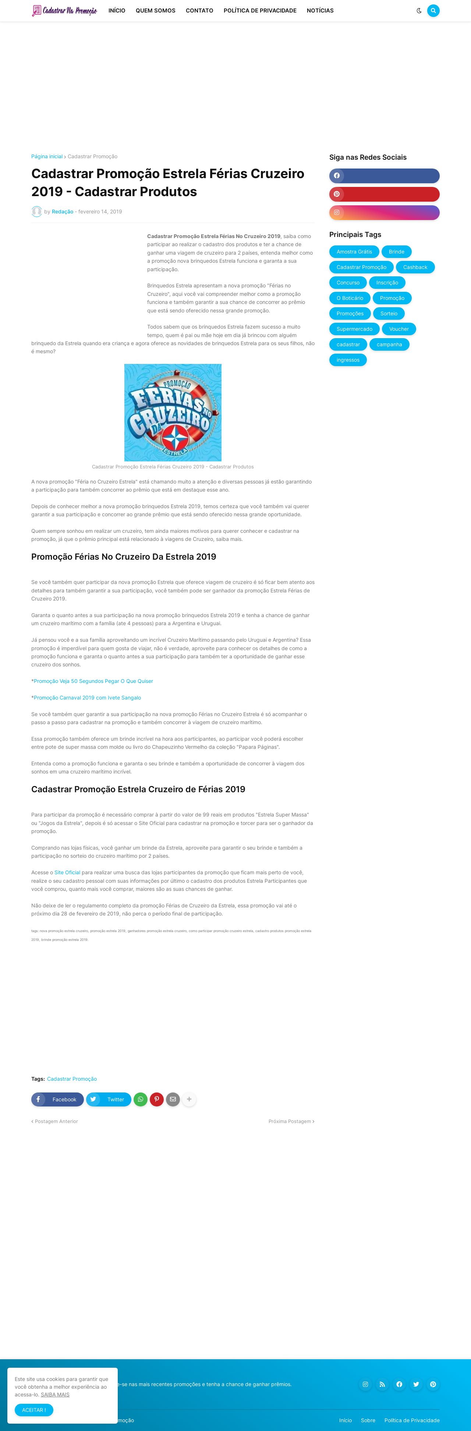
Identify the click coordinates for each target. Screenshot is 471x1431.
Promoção (392, 298)
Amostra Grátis (354, 251)
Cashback (415, 267)
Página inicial (47, 156)
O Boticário (350, 298)
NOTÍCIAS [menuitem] (320, 10)
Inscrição (387, 282)
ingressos (348, 360)
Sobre (368, 1420)
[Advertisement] (235, 87)
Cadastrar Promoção (92, 156)
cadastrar (348, 344)
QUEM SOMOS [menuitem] (156, 10)
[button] (419, 10)
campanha (389, 344)
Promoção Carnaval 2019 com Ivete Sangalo (87, 697)
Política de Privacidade (412, 1420)
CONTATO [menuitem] (199, 10)
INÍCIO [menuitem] (117, 10)
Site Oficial (67, 872)
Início (345, 1420)
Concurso (348, 282)
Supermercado (354, 329)
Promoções (350, 313)
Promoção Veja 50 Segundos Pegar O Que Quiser (93, 681)
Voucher (399, 329)
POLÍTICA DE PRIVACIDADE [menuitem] (260, 10)
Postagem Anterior (56, 1121)
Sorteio (388, 313)
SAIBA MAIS (55, 1394)
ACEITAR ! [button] (34, 1410)
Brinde (396, 251)
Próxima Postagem (290, 1121)
